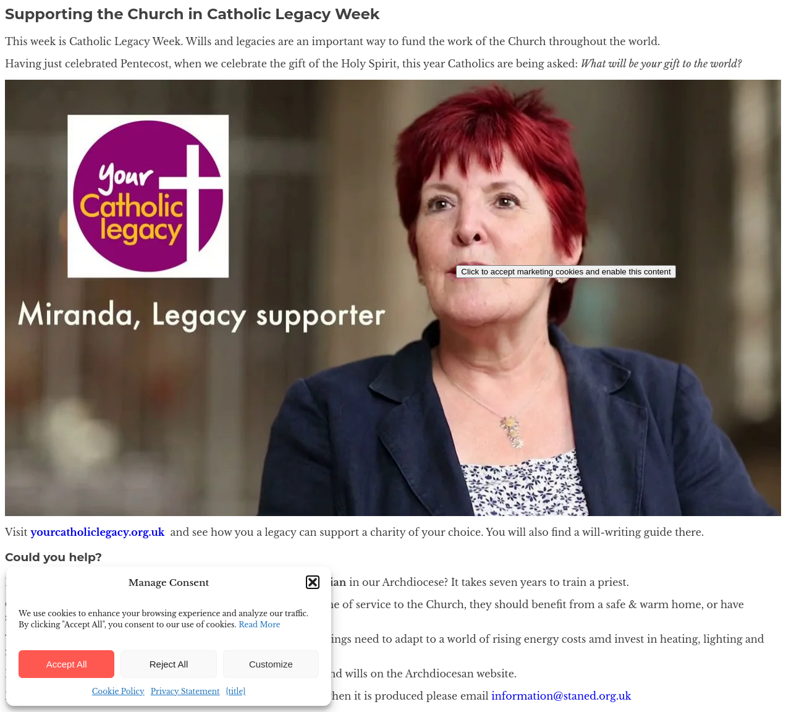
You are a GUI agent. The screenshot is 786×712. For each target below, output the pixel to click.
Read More (260, 624)
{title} (236, 691)
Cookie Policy (118, 691)
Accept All (66, 664)
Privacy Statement (185, 691)
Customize (271, 664)
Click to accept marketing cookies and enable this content (565, 271)
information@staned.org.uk (561, 696)
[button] (312, 582)
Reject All (169, 664)
